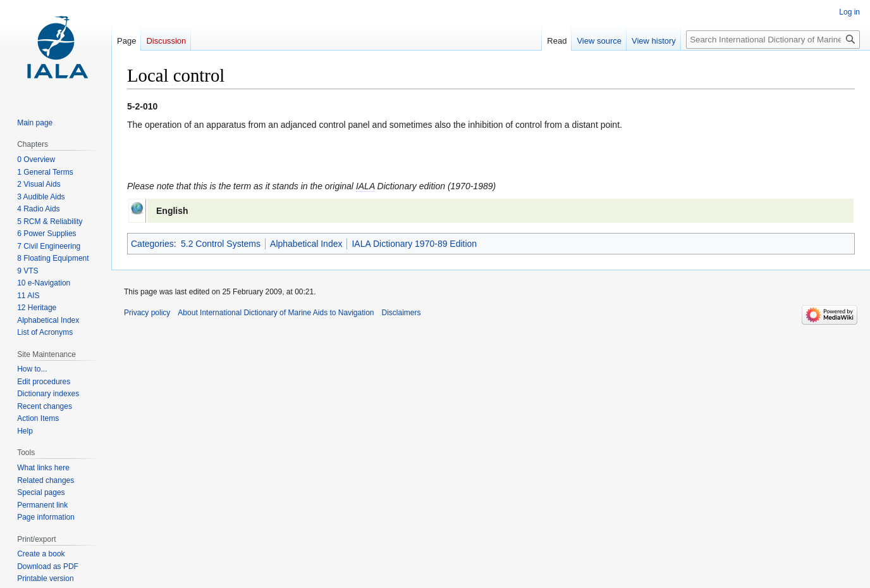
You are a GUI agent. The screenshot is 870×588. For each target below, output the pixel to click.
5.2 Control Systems (220, 244)
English (172, 211)
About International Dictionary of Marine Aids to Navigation (276, 312)
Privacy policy (147, 312)
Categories (152, 244)
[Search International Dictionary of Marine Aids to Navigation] (773, 39)
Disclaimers (401, 312)
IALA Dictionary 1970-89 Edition (414, 244)
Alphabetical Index (306, 244)
